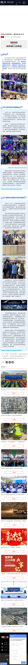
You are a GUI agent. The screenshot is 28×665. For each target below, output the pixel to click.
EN (20, 2)
